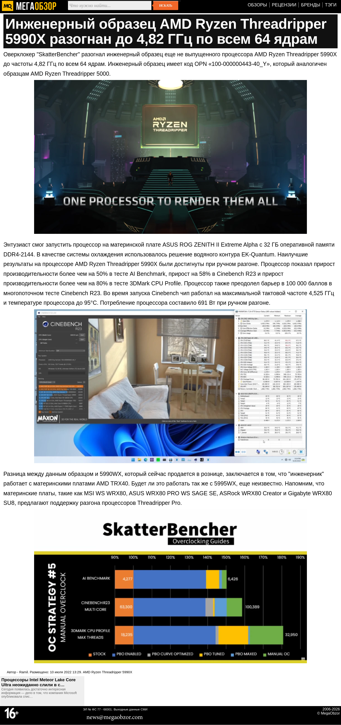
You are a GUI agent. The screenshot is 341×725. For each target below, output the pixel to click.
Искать (165, 5)
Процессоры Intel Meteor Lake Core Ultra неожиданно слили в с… (38, 682)
